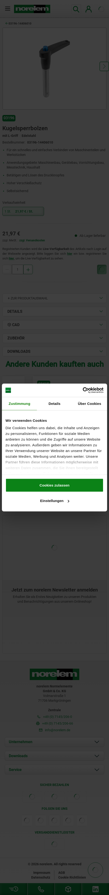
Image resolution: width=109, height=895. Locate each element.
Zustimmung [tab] (19, 403)
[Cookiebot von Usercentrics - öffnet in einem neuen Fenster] (83, 390)
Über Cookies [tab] (89, 403)
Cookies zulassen (54, 485)
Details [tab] (54, 403)
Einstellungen (54, 501)
